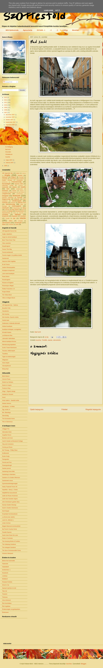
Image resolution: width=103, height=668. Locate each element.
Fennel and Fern (7, 462)
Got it (57, 10)
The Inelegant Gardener (9, 547)
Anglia (7, 175)
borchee (69, 664)
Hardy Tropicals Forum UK (9, 486)
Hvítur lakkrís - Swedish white (10, 400)
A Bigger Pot (5, 429)
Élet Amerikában (6, 603)
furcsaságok (6, 184)
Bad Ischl (38, 332)
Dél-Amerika (5, 314)
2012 (5, 100)
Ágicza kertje (27, 30)
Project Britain (6, 291)
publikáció (4, 211)
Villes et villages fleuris (8, 298)
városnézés (57, 340)
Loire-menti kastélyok (8, 273)
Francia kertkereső (7, 252)
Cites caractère (6, 243)
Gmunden (8, 152)
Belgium (13, 177)
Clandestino (5, 311)
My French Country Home (9, 529)
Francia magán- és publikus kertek (12, 255)
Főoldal (64, 409)
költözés (21, 190)
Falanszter (5, 563)
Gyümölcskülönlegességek (9, 483)
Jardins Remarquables (8, 267)
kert (8, 189)
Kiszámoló (5, 573)
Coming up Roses (7, 447)
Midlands (16, 199)
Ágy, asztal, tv (6, 409)
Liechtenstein (20, 193)
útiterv (10, 221)
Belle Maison (6, 376)
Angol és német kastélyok (9, 237)
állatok (18, 173)
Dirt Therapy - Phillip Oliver (9, 450)
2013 (5, 97)
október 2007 (10, 119)
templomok (5, 216)
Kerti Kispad (5, 511)
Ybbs (6, 134)
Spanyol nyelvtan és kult (9, 588)
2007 (5, 112)
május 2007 (9, 160)
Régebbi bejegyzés (93, 409)
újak (14, 218)
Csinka (7, 132)
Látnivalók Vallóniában (8, 338)
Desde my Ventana (7, 382)
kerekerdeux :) (6, 570)
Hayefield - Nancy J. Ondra (10, 489)
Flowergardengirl (7, 465)
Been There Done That (8, 240)
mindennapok (16, 201)
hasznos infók (19, 184)
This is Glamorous (7, 421)
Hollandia (20, 185)
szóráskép (5, 214)
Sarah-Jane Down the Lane (10, 535)
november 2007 (10, 117)
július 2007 (9, 127)
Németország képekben (9, 344)
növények (5, 208)
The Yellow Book (7, 295)
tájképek (18, 214)
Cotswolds (5, 178)
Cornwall (21, 177)
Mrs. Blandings (6, 412)
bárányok (4, 177)
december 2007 (10, 114)
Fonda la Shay (6, 388)
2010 (5, 105)
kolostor (14, 190)
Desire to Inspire (6, 385)
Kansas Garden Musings (9, 505)
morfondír (5, 202)
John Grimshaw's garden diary (11, 502)
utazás (50, 340)
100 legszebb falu (7, 173)
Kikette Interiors (6, 403)
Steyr (6, 139)
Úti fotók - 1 (41, 30)
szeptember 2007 (11, 122)
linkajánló (5, 196)
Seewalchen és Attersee (12, 142)
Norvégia (4, 206)
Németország (10, 204)
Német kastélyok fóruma (9, 341)
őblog (24, 208)
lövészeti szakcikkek (7, 197)
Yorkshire (11, 224)
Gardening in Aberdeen (8, 474)
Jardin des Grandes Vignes (10, 499)
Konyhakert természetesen (9, 514)
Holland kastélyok (7, 326)
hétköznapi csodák (7, 185)
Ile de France (6, 264)
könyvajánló (5, 192)
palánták (7, 209)
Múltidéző (5, 579)
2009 (5, 107)
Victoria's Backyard (7, 553)
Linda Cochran (6, 523)
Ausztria (38, 340)
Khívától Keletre (6, 332)
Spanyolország (6, 212)
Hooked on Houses (7, 394)
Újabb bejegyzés (36, 409)
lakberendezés (13, 192)
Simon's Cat (5, 585)
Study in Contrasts (7, 538)
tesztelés (23, 216)
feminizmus (4, 182)
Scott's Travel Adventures (9, 347)
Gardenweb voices (7, 480)
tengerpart (14, 216)
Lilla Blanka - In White (8, 406)
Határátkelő (5, 567)
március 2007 (10, 162)
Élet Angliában (6, 606)
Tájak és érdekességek (8, 356)
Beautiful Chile (6, 308)
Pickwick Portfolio (7, 582)
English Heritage (7, 180)
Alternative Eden (7, 432)
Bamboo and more (7, 438)
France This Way (7, 249)
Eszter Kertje (6, 456)
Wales (4, 224)
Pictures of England (7, 282)
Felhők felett (5, 320)
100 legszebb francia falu (9, 231)
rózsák (10, 211)
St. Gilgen (8, 144)
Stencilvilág (5, 415)
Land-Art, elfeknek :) (8, 520)
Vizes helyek (5, 363)
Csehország (13, 178)
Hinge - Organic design (8, 391)
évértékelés (20, 180)
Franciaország (16, 182)
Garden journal (6, 468)
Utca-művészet (6, 600)
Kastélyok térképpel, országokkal (11, 329)
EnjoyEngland (6, 246)
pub (23, 209)
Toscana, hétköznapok (8, 350)
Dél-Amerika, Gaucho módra (10, 317)
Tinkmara (5, 597)
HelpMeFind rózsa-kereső (9, 493)
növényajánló (16, 206)
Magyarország (6, 199)
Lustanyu (4, 576)
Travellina (5, 353)
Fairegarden (5, 459)
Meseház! (75, 30)
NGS (21, 204)
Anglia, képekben (7, 234)
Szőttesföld (33, 16)
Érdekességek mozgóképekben (11, 609)
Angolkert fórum (6, 435)
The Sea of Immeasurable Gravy (11, 550)
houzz (4, 397)
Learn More (48, 10)
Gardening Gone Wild (8, 471)
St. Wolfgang (9, 147)
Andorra (24, 173)
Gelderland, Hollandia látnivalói (11, 323)
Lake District (21, 192)
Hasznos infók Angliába (9, 261)
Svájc (14, 212)
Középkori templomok (8, 270)
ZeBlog (64, 30)
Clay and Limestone (8, 444)
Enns (6, 137)
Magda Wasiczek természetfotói (11, 526)
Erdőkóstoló (5, 453)
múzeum (13, 202)
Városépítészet (6, 366)
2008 (5, 110)
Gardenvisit (5, 258)
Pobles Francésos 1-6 (8, 288)
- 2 (51, 30)
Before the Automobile (8, 560)
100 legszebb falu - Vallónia (10, 305)
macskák (19, 197)
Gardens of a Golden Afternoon (11, 477)
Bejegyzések (7, 82)
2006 (5, 165)
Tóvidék (44, 340)
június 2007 (9, 129)
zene (17, 224)
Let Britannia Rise (7, 335)
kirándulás (5, 190)
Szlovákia (21, 212)
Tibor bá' (4, 591)
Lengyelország (6, 193)
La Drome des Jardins (8, 517)
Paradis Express (6, 532)
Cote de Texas (6, 379)
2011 (5, 102)
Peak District (15, 209)
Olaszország (16, 208)
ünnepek (20, 220)
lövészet (16, 195)
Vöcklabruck (8, 154)
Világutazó (5, 360)
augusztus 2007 (10, 124)
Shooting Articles (19, 211)
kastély (23, 187)
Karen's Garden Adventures (10, 508)
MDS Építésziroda (12, 30)
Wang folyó (5, 369)
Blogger (83, 664)
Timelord (4, 594)
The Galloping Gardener (9, 544)
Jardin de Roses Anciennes (10, 496)
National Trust (22, 202)
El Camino (21, 178)
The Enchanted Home (8, 418)
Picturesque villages (8, 285)
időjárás (14, 187)
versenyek (18, 222)
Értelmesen (5, 612)
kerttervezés (19, 189)
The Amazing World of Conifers (11, 541)
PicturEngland (6, 279)
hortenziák (5, 187)
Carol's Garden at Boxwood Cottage (12, 441)
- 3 (57, 30)
